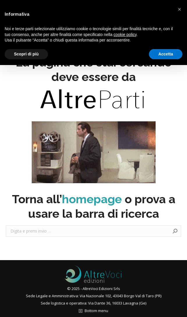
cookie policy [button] (124, 34)
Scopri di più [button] (26, 54)
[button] (179, 9)
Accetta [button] (165, 54)
